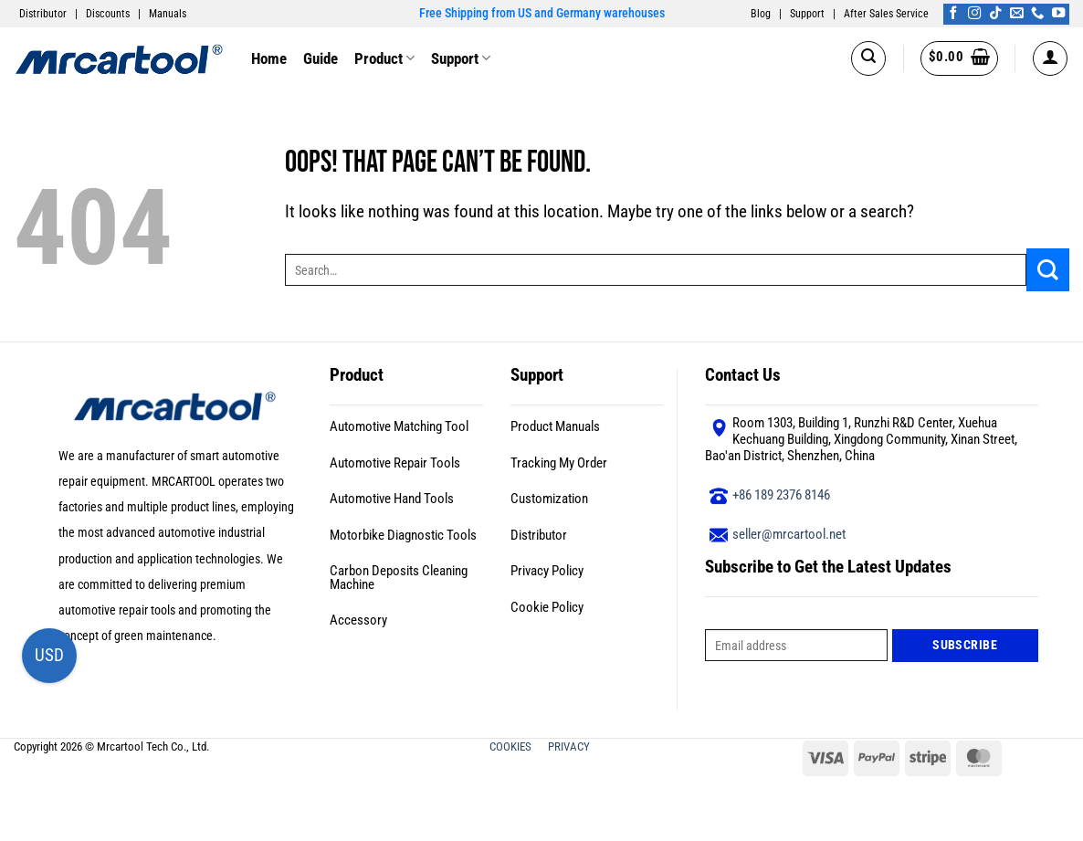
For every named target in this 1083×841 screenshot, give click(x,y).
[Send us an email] (1016, 13)
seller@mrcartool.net (789, 534)
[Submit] (1047, 269)
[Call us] (1037, 13)
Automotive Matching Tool (399, 426)
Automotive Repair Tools (395, 463)
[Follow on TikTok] (995, 13)
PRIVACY (570, 746)
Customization (549, 498)
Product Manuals (555, 426)
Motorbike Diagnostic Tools (403, 535)
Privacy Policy (547, 570)
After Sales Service (886, 13)
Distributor (43, 13)
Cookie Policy (547, 607)
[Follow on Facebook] (953, 13)
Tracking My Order (558, 463)
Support (807, 13)
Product (384, 58)
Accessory (358, 620)
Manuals (167, 13)
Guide (320, 58)
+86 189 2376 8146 (781, 495)
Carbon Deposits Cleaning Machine (399, 577)
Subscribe (964, 644)
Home (269, 58)
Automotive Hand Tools (392, 498)
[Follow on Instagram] (974, 13)
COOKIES (511, 746)
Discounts (108, 13)
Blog (761, 13)
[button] (868, 58)
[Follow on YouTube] (1058, 13)
